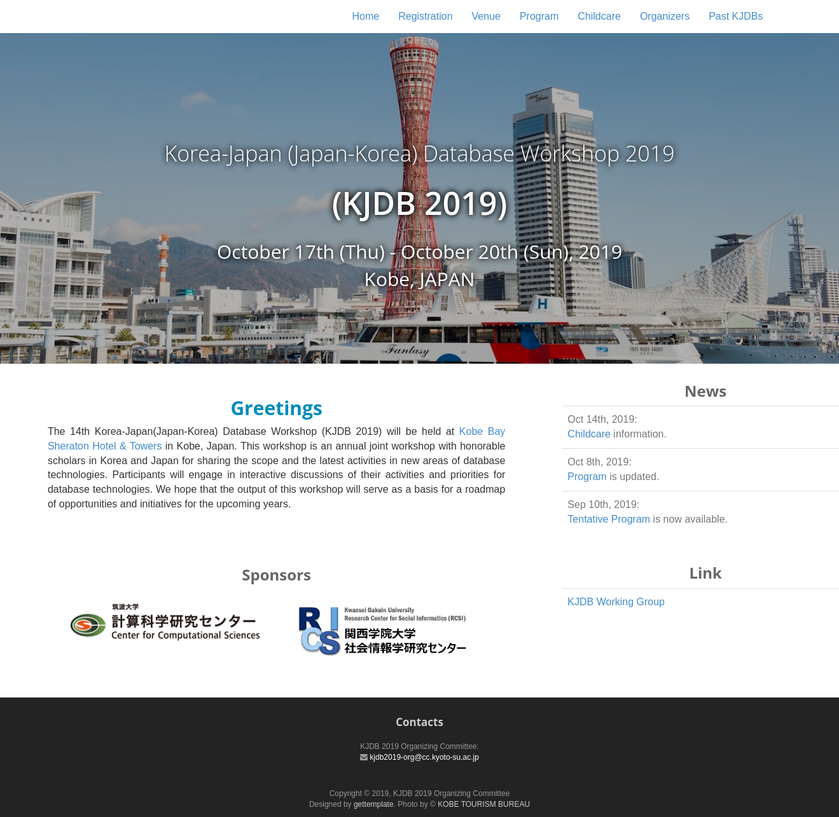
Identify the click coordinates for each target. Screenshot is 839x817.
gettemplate (374, 804)
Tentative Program (608, 519)
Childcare (599, 16)
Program (539, 16)
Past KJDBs (736, 16)
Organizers (665, 16)
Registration (425, 16)
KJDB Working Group (616, 601)
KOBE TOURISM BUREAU (484, 804)
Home (365, 16)
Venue (486, 16)
